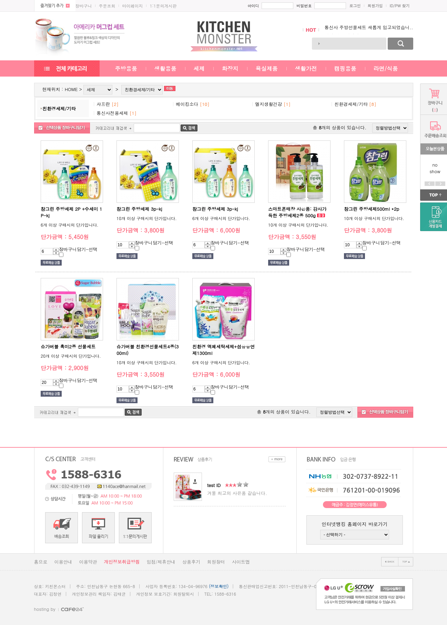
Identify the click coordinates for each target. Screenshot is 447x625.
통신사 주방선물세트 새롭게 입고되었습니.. (369, 30)
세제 (199, 68)
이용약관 (88, 561)
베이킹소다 (187, 104)
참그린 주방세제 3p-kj (139, 209)
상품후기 (191, 561)
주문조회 (107, 6)
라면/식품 (386, 68)
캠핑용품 (345, 68)
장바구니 (83, 6)
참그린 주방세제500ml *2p (371, 209)
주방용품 (126, 68)
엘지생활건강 (268, 104)
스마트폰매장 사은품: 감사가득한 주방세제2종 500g (297, 212)
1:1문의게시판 (163, 6)
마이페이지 (132, 6)
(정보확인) (218, 586)
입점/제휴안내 (161, 561)
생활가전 (306, 68)
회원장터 (216, 561)
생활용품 (165, 68)
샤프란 (103, 104)
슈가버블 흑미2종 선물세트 (68, 346)
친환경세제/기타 (58, 108)
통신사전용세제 (112, 113)
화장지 (230, 68)
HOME (71, 89)
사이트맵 (241, 561)
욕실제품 (267, 68)
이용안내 (63, 561)
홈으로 (41, 561)
